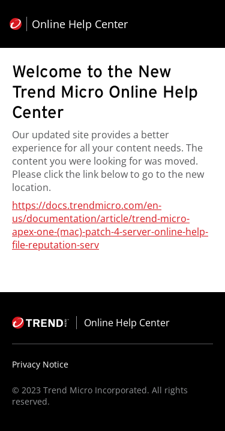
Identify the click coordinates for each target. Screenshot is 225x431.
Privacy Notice (40, 364)
